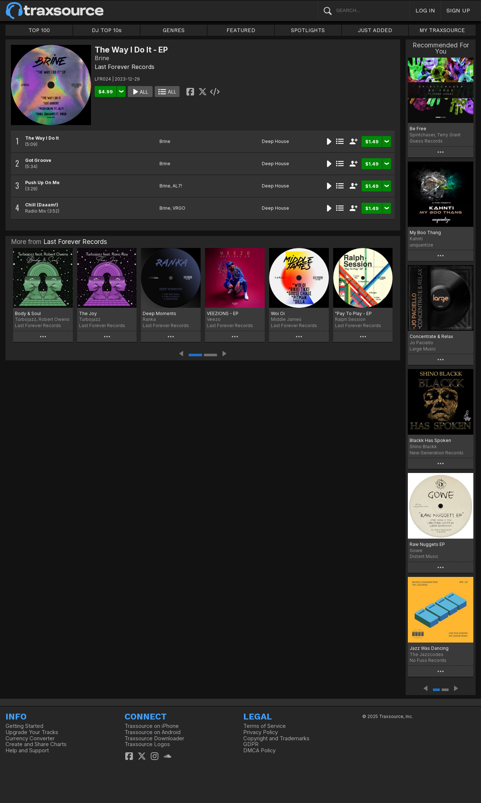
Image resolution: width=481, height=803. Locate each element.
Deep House (275, 141)
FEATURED (240, 30)
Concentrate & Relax (431, 336)
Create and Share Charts (36, 744)
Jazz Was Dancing (429, 648)
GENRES (174, 30)
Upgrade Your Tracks (31, 732)
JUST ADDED (375, 30)
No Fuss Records (428, 660)
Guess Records (426, 141)
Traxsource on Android (153, 732)
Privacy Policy (260, 732)
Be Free (418, 128)
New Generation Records (437, 452)
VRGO (179, 208)
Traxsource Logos (147, 744)
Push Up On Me (42, 182)
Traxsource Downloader (154, 738)
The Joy (88, 313)
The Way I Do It (42, 138)
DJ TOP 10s (107, 30)
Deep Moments (159, 313)
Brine (164, 141)
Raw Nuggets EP (427, 544)
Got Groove (38, 160)
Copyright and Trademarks (276, 738)
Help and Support (27, 750)
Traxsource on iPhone (152, 726)
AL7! (177, 186)
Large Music (423, 349)
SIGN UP (458, 10)
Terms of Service (264, 726)
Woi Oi (278, 313)
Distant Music (424, 556)
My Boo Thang (425, 232)
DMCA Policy (259, 750)
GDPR (251, 744)
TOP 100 (39, 30)
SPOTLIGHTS (308, 30)
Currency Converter (30, 738)
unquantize (421, 245)
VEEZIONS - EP (222, 313)
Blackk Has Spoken (430, 440)
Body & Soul (28, 313)
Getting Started (24, 726)
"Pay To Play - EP (353, 313)
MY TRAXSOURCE (442, 30)
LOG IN (425, 10)
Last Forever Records (124, 66)
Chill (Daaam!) (41, 204)
